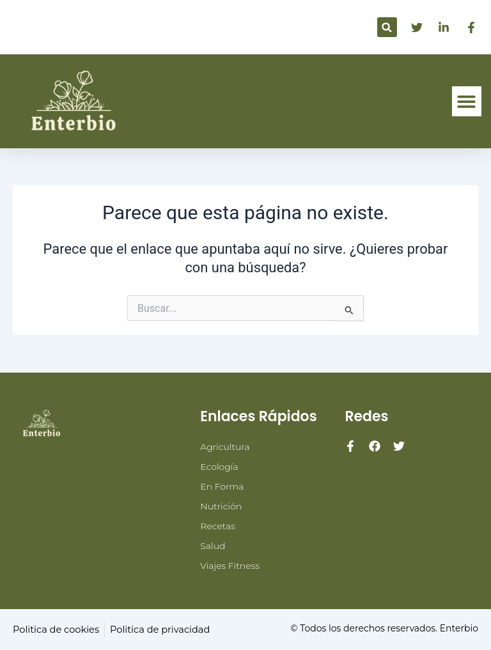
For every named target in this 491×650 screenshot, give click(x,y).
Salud (212, 546)
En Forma (222, 486)
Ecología (219, 466)
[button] (387, 27)
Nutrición (221, 506)
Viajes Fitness (230, 565)
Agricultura (224, 447)
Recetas (217, 526)
